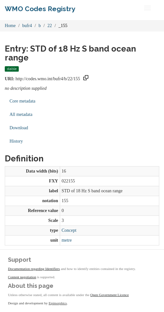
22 (49, 25)
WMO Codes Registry (40, 9)
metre (67, 240)
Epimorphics (58, 303)
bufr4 (27, 25)
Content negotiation (22, 277)
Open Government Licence (109, 295)
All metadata (21, 114)
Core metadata (22, 101)
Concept (69, 230)
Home (10, 25)
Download (19, 127)
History (16, 141)
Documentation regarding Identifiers (34, 269)
